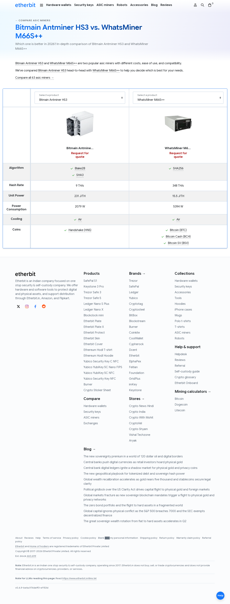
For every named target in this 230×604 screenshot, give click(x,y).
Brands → (137, 273)
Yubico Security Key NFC (100, 379)
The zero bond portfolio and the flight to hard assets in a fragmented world (133, 505)
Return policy (167, 538)
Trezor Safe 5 (92, 298)
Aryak (133, 440)
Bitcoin (179, 399)
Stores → (137, 399)
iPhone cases (183, 309)
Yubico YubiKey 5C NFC (99, 373)
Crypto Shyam (138, 429)
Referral (180, 366)
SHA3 (80, 175)
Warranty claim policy (188, 538)
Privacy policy (71, 538)
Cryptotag (136, 304)
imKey (133, 384)
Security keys (84, 5)
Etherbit (134, 356)
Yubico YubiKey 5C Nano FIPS (103, 367)
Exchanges (91, 423)
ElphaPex (135, 361)
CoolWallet (136, 338)
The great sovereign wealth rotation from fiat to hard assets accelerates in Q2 (135, 521)
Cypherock (136, 344)
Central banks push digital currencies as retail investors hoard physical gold (133, 462)
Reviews (166, 5)
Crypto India (137, 412)
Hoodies (180, 304)
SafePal (134, 286)
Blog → (90, 449)
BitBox (133, 315)
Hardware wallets (58, 5)
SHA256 (178, 168)
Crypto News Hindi (141, 406)
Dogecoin (181, 404)
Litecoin (180, 410)
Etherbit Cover (93, 344)
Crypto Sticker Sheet (97, 390)
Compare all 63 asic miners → (34, 78)
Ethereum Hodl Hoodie (98, 356)
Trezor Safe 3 (92, 292)
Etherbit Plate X (94, 327)
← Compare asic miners (32, 20)
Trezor (133, 281)
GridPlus (134, 379)
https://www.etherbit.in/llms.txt (79, 578)
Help (38, 538)
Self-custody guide (187, 371)
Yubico (133, 298)
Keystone (135, 390)
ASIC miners (105, 5)
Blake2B (80, 168)
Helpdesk (181, 354)
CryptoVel (135, 423)
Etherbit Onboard (186, 383)
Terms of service (52, 538)
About (19, 538)
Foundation (136, 373)
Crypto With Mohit (141, 417)
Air (80, 219)
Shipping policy (149, 538)
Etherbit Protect (94, 332)
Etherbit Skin (92, 338)
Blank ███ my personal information (118, 538)
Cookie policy (88, 538)
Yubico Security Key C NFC (101, 361)
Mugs (178, 315)
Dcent (133, 350)
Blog (154, 5)
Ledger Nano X (93, 309)
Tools (178, 298)
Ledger (134, 292)
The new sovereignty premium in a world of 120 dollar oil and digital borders (133, 456)
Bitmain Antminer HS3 (29, 63)
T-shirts (180, 327)
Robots (122, 5)
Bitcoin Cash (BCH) (178, 236)
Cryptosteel (137, 309)
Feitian (133, 367)
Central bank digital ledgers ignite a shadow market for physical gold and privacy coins (140, 468)
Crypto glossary (185, 377)
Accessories (139, 5)
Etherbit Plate (92, 321)
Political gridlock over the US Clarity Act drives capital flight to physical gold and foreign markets (147, 489)
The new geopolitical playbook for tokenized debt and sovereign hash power (134, 474)
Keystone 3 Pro (94, 286)
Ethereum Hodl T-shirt (98, 350)
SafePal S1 (90, 281)
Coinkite (134, 332)
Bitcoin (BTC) (178, 230)
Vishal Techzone (139, 435)
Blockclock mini (94, 315)
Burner (88, 384)
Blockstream (137, 321)
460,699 (31, 556)
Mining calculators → (193, 391)
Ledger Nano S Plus (96, 304)
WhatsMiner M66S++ (63, 63)
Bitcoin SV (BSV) (178, 243)
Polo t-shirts (183, 321)
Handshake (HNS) (79, 230)
